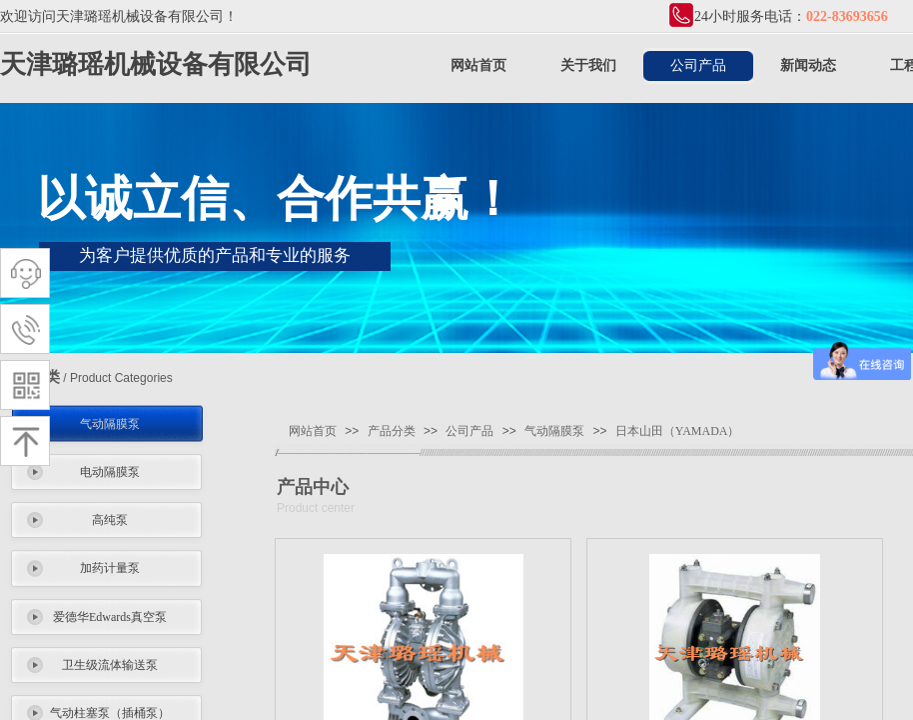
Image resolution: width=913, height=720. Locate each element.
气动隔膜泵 (110, 424)
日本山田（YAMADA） (677, 431)
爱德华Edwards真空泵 (110, 617)
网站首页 (478, 65)
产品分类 (392, 431)
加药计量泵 (110, 568)
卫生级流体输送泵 (110, 665)
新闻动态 (808, 65)
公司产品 (698, 65)
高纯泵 (110, 520)
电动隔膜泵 (110, 472)
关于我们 (588, 65)
